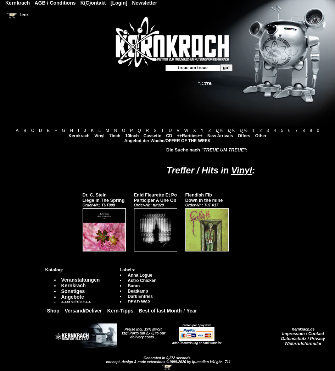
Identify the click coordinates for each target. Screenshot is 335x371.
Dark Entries (140, 296)
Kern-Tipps (120, 311)
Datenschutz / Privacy (303, 338)
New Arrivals (220, 135)
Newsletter (144, 3)
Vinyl (99, 135)
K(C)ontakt (93, 3)
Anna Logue (140, 275)
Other (261, 135)
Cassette (152, 135)
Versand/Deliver (83, 311)
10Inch (132, 135)
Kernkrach (78, 135)
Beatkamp (138, 291)
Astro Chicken (142, 280)
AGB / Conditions (55, 3)
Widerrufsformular (303, 343)
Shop (53, 311)
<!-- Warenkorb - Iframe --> (168, 367)
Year (191, 311)
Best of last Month (160, 311)
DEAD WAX (139, 301)
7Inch (114, 135)
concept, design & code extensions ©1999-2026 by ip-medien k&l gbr (164, 362)
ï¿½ (219, 130)
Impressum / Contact (303, 333)
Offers (244, 135)
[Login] (119, 3)
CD (169, 135)
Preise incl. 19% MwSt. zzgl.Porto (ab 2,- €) (142, 331)
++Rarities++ (189, 135)
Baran (134, 285)
